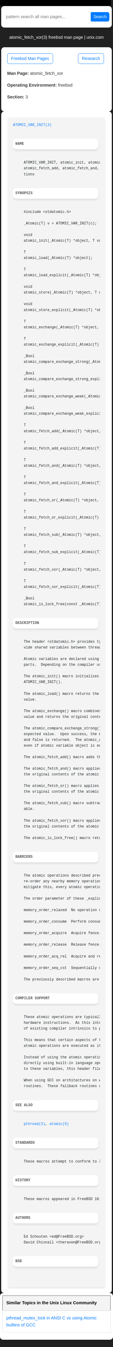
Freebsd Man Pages (30, 58)
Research (91, 58)
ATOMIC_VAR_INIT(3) (32, 125)
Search (100, 16)
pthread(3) (34, 1124)
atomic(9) (59, 1124)
